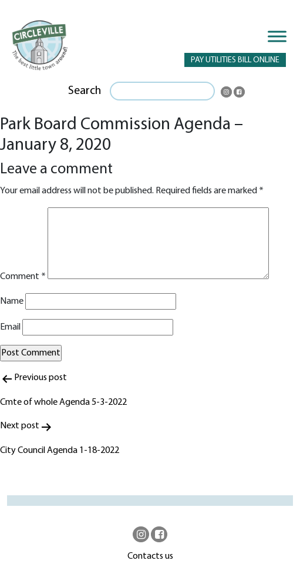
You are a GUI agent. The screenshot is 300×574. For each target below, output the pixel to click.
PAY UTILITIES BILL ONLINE (235, 60)
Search (84, 91)
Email (10, 327)
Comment (23, 276)
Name (11, 301)
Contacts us (150, 556)
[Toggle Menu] (277, 36)
